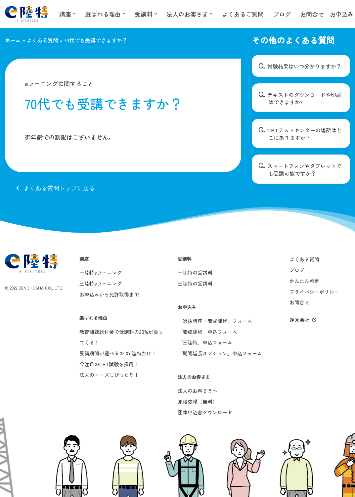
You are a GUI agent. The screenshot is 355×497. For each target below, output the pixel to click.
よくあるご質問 (243, 14)
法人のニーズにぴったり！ (109, 374)
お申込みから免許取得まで (109, 294)
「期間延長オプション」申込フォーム (220, 353)
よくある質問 (42, 40)
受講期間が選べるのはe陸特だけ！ (117, 353)
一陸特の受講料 (195, 272)
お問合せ (312, 14)
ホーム (13, 40)
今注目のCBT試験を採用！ (109, 364)
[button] (74, 13)
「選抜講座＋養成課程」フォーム (215, 320)
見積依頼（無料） (197, 401)
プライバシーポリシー (314, 291)
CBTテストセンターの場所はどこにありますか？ (304, 133)
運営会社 (299, 319)
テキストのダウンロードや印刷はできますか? (304, 98)
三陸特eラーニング (100, 283)
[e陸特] (26, 14)
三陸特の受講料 (195, 283)
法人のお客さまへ (197, 390)
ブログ (282, 14)
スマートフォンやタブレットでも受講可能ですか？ (304, 169)
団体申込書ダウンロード (205, 412)
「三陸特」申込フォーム (205, 342)
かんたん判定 (304, 280)
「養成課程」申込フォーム (207, 331)
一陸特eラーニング (100, 272)
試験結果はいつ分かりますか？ (304, 66)
